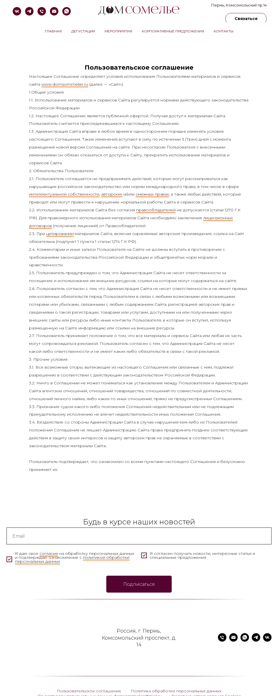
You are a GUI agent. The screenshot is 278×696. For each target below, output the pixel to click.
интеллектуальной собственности (64, 194)
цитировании (60, 233)
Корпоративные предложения (173, 31)
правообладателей (156, 209)
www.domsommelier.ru (64, 84)
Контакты (223, 31)
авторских (111, 194)
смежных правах (152, 194)
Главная (53, 31)
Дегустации (83, 31)
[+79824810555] (41, 11)
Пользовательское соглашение (89, 690)
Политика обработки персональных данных (176, 690)
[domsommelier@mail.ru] (54, 11)
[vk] (17, 11)
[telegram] (29, 11)
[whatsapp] (66, 11)
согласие (48, 553)
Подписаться (139, 584)
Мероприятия (118, 31)
